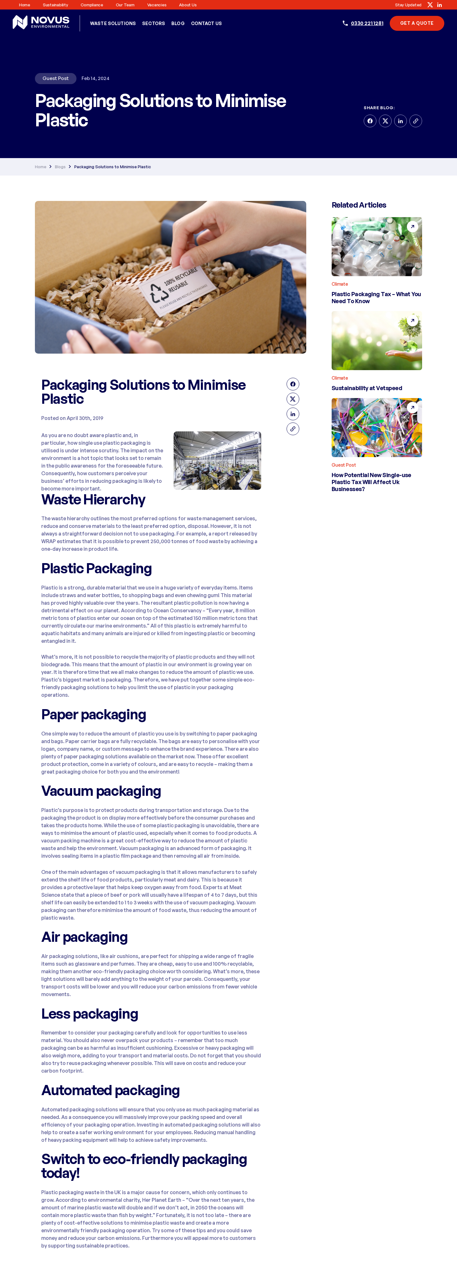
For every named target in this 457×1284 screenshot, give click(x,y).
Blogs (60, 166)
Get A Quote (417, 23)
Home (24, 4)
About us (187, 4)
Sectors (153, 23)
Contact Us (206, 23)
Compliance (92, 4)
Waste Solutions (113, 23)
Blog (178, 23)
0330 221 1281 (367, 23)
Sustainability (55, 4)
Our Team (125, 4)
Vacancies (157, 4)
